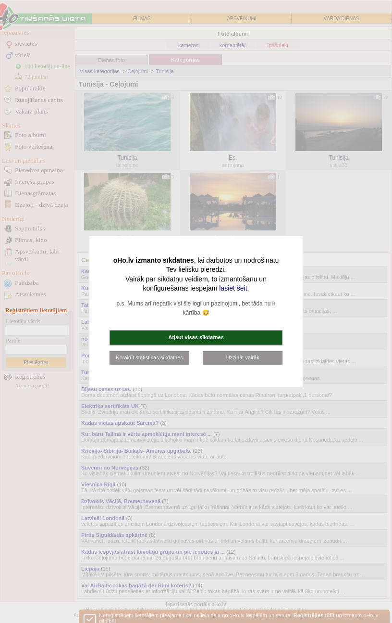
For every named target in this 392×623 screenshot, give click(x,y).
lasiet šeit (233, 288)
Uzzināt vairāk (242, 357)
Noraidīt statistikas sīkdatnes (149, 357)
